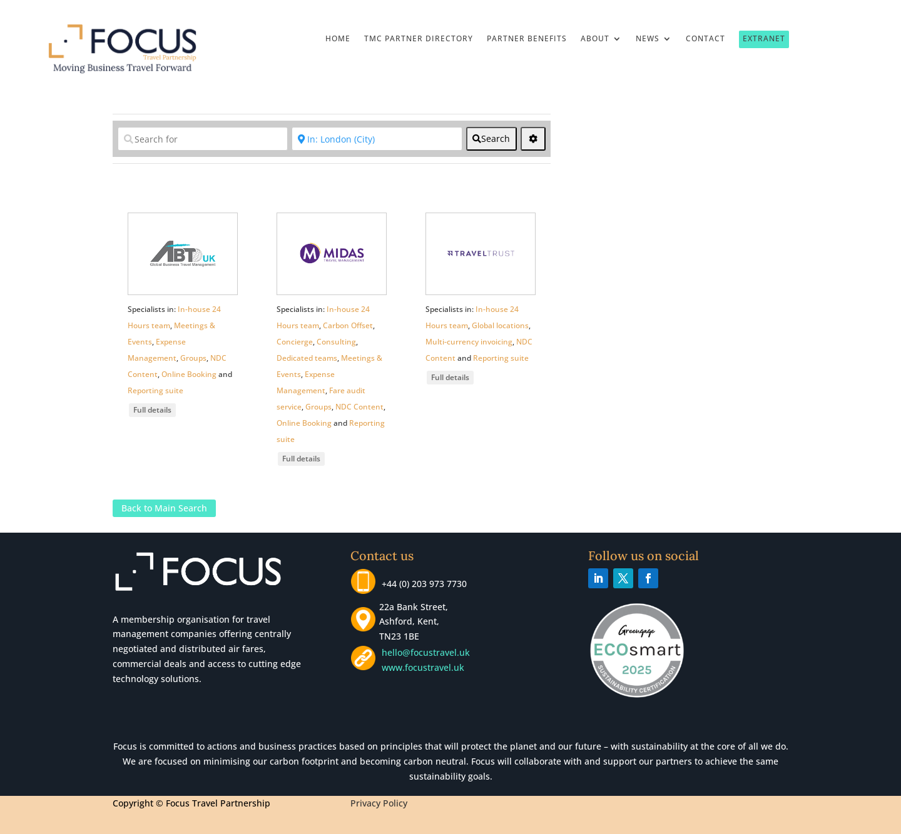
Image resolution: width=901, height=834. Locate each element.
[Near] (377, 139)
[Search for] (203, 139)
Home (337, 39)
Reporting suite (155, 390)
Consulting (336, 341)
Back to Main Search (164, 509)
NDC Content (359, 406)
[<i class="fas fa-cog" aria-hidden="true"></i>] (533, 139)
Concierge (295, 341)
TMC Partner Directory (418, 39)
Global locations (500, 325)
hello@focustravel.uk (428, 652)
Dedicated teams (307, 358)
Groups (193, 358)
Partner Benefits (527, 39)
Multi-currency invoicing (468, 341)
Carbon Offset (348, 325)
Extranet (764, 38)
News (647, 39)
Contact (705, 39)
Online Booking (188, 374)
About (595, 39)
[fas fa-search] (491, 139)
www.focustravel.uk (420, 667)
